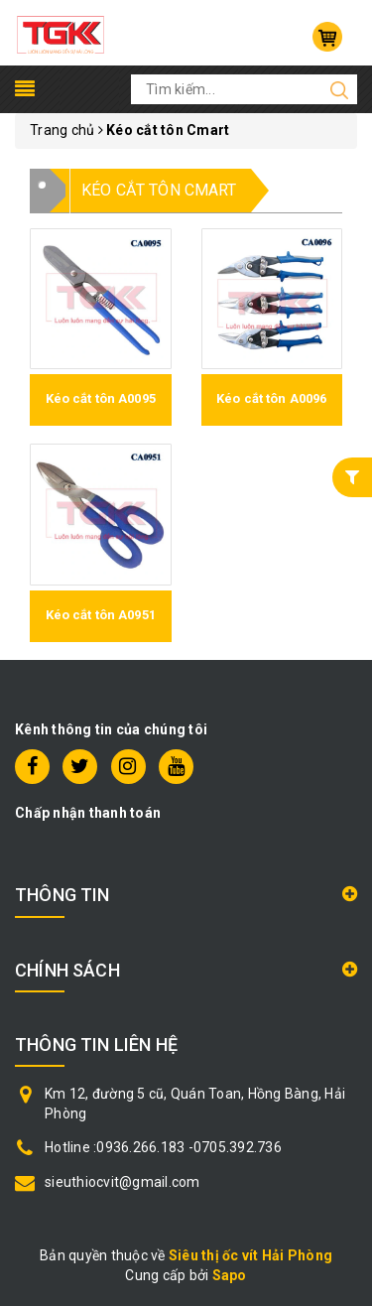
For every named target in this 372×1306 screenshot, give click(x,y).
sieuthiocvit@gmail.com (122, 1182)
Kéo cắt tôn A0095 (101, 398)
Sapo (229, 1275)
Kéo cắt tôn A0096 (271, 398)
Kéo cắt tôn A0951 (101, 614)
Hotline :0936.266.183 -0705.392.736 (163, 1147)
